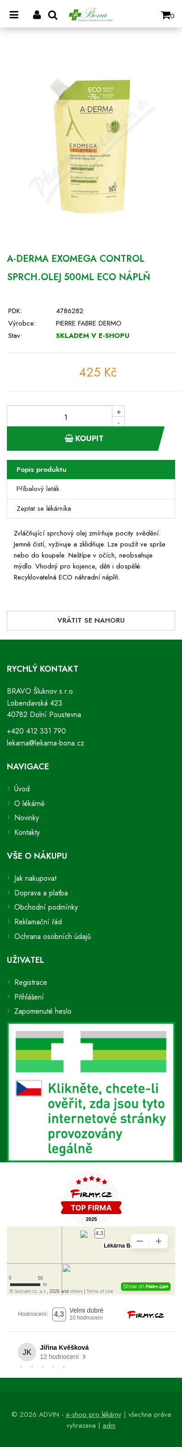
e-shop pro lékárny (93, 1414)
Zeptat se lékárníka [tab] (44, 508)
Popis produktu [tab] (41, 469)
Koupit (84, 438)
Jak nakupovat (35, 878)
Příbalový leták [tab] (38, 489)
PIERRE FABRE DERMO (88, 323)
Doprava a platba (41, 893)
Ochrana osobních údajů (52, 936)
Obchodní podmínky (46, 907)
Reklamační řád (38, 922)
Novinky (26, 817)
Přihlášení (29, 997)
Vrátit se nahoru (91, 620)
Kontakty (27, 832)
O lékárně (29, 803)
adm (109, 1425)
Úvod (22, 789)
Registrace (30, 982)
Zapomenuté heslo (43, 1011)
